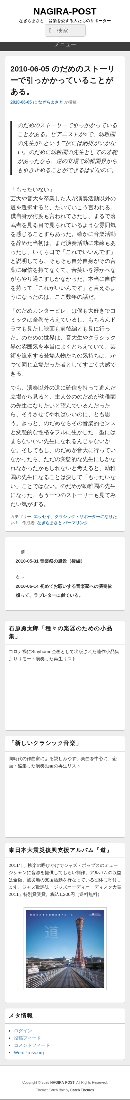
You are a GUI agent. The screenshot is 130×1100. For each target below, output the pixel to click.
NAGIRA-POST (65, 11)
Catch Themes (82, 1090)
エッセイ (42, 516)
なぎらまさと (50, 102)
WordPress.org (29, 1052)
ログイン (23, 1030)
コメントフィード (32, 1045)
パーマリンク (75, 522)
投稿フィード (27, 1038)
